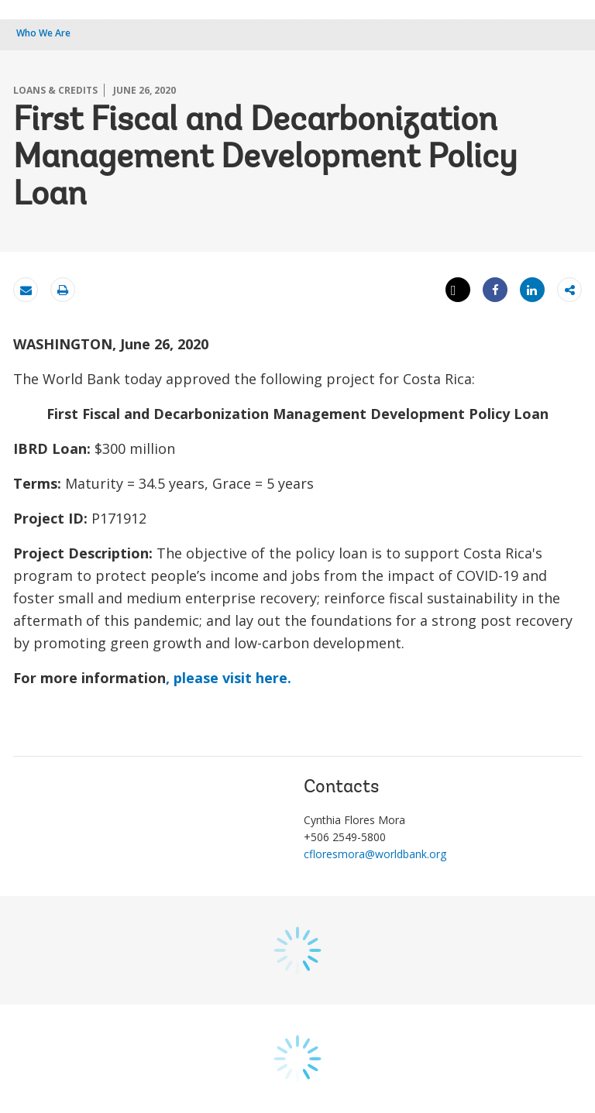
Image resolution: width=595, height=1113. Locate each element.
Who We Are (43, 33)
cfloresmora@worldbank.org (375, 854)
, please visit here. (228, 677)
